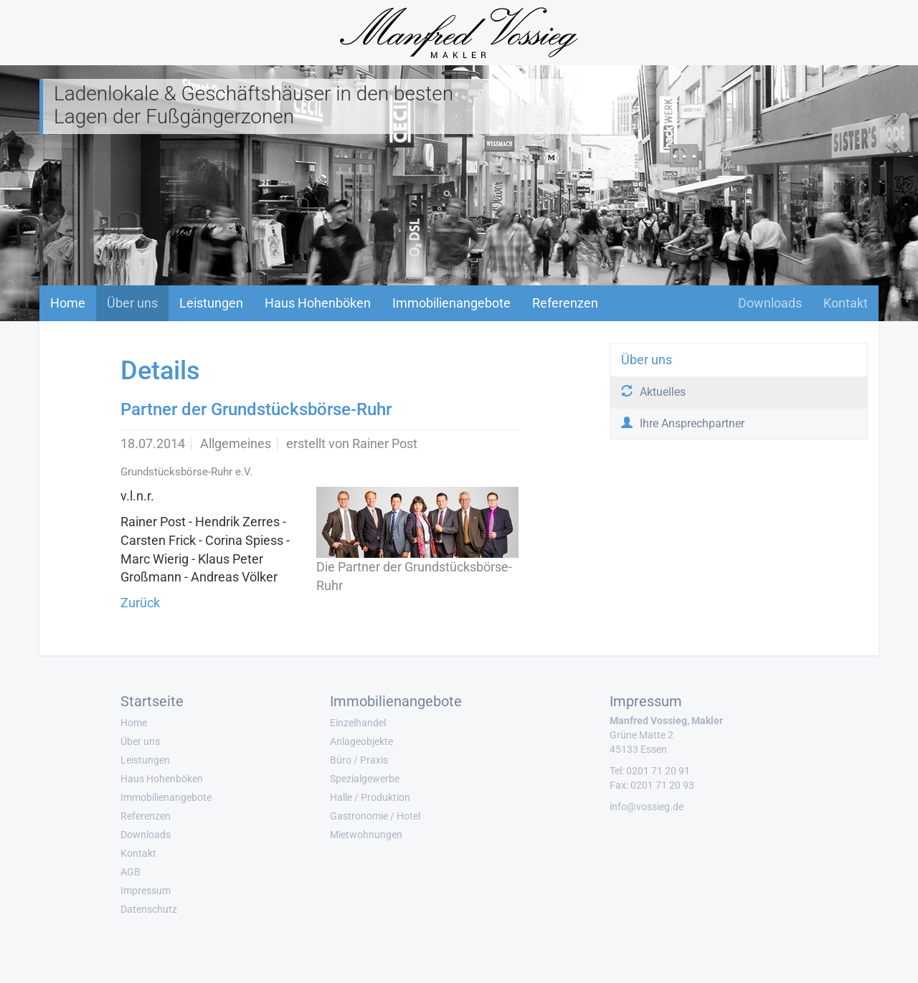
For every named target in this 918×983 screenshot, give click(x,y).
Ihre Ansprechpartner (682, 423)
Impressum (145, 890)
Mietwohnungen (366, 834)
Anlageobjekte (361, 741)
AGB (130, 872)
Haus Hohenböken (318, 302)
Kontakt (845, 302)
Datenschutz (148, 909)
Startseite (152, 701)
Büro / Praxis (359, 760)
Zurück (140, 602)
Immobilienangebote (451, 302)
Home (67, 302)
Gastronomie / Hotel (375, 816)
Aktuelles (653, 392)
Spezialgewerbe (364, 778)
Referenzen (565, 302)
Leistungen (211, 302)
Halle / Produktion (370, 797)
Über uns (132, 302)
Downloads (770, 302)
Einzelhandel (358, 722)
